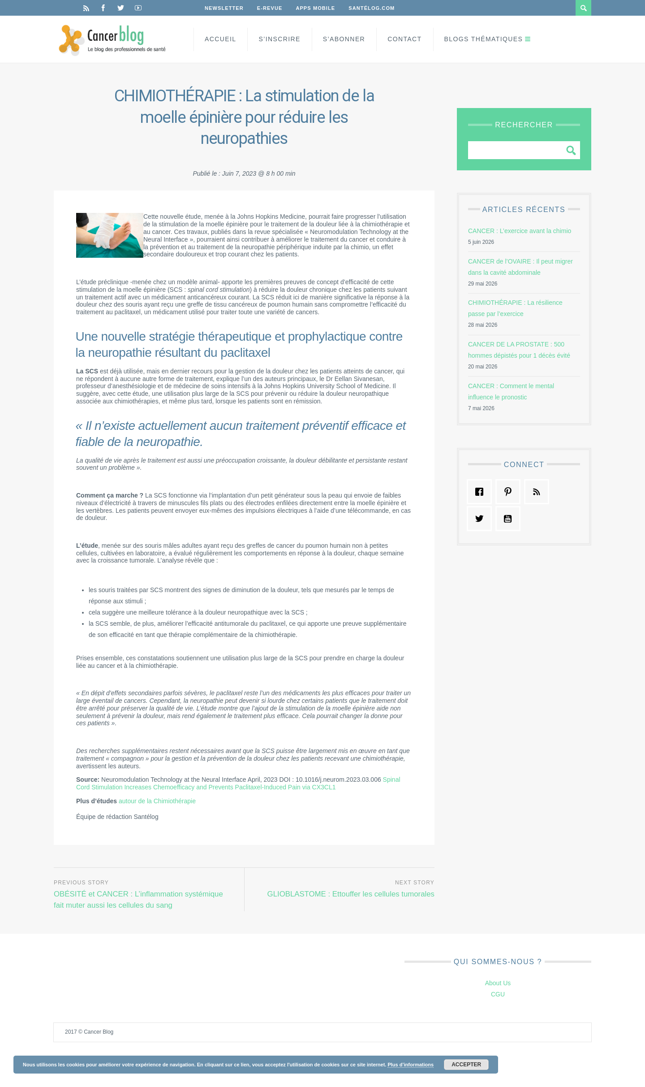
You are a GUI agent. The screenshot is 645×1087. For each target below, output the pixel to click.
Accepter (466, 1064)
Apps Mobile (315, 8)
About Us (498, 983)
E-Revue (270, 8)
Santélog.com (371, 8)
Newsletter (224, 8)
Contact (404, 39)
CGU (498, 994)
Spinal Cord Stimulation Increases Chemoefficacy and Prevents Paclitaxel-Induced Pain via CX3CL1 (238, 783)
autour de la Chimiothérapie (157, 801)
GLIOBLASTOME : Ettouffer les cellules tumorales (350, 894)
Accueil (220, 39)
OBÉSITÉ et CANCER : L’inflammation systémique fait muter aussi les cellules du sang (138, 899)
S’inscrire (279, 39)
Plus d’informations (410, 1064)
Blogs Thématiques (483, 39)
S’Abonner (344, 39)
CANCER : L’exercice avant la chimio (519, 230)
